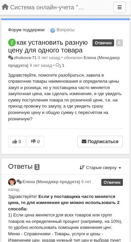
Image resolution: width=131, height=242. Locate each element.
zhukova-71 (25, 57)
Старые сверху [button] (100, 167)
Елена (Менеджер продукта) (51, 181)
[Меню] (119, 7)
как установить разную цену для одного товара (48, 46)
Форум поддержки (26, 29)
